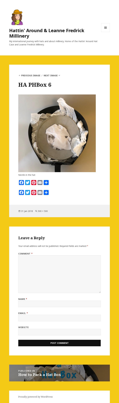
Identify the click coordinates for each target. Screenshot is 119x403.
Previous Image (30, 75)
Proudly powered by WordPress (35, 396)
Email (23, 313)
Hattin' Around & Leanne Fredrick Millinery (46, 33)
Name (22, 299)
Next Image (51, 75)
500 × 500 (43, 211)
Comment (25, 253)
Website (23, 327)
